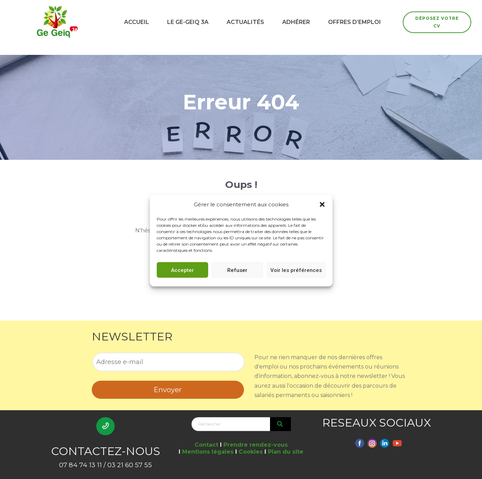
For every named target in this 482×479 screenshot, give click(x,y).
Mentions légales (208, 451)
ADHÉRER (296, 22)
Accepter (182, 277)
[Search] (280, 424)
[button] (322, 211)
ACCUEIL (136, 22)
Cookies (251, 451)
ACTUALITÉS (245, 22)
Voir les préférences (296, 277)
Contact (206, 444)
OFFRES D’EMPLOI (354, 22)
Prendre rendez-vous (255, 444)
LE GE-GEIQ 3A (188, 22)
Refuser (237, 277)
